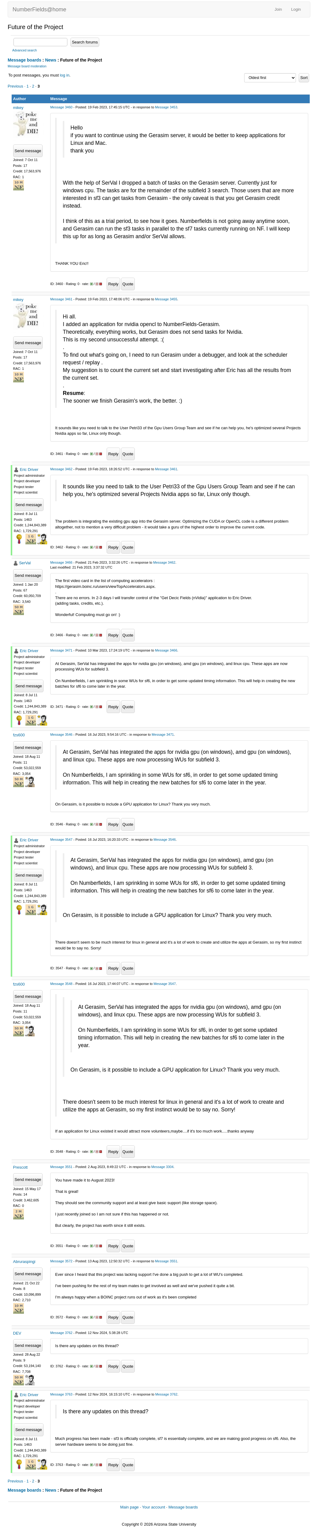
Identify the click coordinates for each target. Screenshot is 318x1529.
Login (296, 9)
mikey (18, 107)
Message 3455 (166, 299)
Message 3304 (162, 1167)
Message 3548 (61, 984)
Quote (128, 284)
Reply (113, 284)
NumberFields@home (39, 9)
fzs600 (19, 735)
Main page (129, 1507)
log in (64, 75)
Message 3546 (61, 734)
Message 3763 (61, 1394)
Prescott (20, 1167)
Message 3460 (61, 107)
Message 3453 (166, 107)
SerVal (25, 563)
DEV (17, 1333)
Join (278, 9)
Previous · (17, 86)
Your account (153, 1507)
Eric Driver (29, 469)
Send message (28, 150)
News (50, 60)
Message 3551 (61, 1167)
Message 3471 (61, 650)
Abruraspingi (24, 1261)
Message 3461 (61, 299)
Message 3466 (61, 562)
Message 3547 (61, 839)
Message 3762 (61, 1333)
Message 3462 (61, 469)
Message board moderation (27, 66)
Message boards (24, 60)
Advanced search (24, 50)
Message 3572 (61, 1261)
